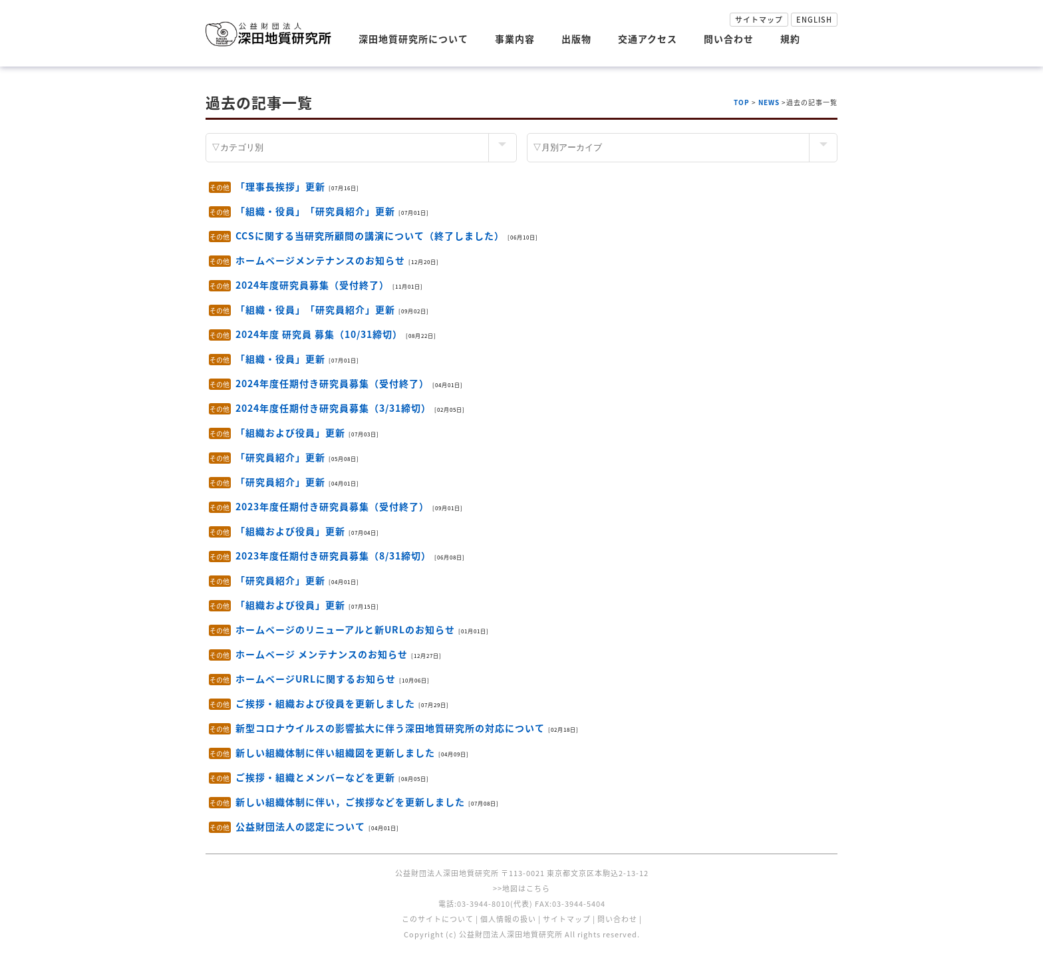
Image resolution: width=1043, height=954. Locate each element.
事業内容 (515, 38)
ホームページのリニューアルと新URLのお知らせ (345, 629)
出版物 (576, 38)
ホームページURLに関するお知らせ (315, 678)
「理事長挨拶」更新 (280, 186)
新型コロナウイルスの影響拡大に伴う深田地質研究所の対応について (390, 727)
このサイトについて (438, 919)
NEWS (769, 102)
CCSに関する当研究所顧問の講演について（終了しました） (369, 235)
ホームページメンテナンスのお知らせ (320, 260)
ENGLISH (814, 19)
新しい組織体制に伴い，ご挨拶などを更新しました (350, 801)
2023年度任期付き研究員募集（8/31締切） (333, 555)
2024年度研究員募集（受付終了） (312, 284)
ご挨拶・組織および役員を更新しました (325, 703)
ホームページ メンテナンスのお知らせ (321, 654)
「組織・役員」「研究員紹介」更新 (315, 211)
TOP (742, 102)
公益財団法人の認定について (300, 826)
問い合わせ (729, 38)
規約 (790, 38)
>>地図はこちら (521, 888)
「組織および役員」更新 (290, 432)
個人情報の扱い (508, 919)
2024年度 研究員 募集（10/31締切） (318, 334)
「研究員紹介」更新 (280, 457)
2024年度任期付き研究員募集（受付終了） (332, 383)
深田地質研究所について (413, 38)
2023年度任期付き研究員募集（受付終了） (332, 506)
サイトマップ (759, 19)
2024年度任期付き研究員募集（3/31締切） (333, 407)
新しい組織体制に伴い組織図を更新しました (335, 752)
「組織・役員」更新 (280, 358)
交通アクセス (647, 38)
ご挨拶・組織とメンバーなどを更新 (315, 777)
